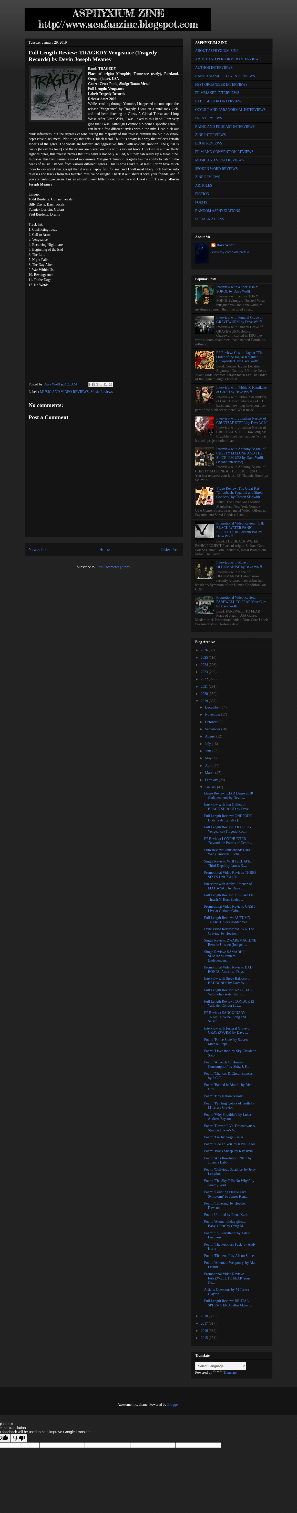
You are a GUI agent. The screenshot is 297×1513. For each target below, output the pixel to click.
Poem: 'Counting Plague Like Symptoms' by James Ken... (226, 1194)
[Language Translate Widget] (220, 1366)
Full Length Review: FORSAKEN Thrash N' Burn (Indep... (228, 897)
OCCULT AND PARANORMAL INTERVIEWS (230, 110)
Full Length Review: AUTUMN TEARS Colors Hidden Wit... (227, 920)
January (211, 787)
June (208, 751)
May (208, 758)
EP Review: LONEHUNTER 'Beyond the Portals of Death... (228, 841)
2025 (205, 657)
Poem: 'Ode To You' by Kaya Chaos (229, 1144)
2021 (205, 686)
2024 (205, 665)
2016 (205, 1331)
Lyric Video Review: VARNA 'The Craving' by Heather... (229, 931)
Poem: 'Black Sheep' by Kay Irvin (228, 1151)
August (210, 736)
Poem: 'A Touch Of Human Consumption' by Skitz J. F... (226, 1064)
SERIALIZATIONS (209, 219)
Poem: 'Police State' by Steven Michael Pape (226, 1042)
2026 (205, 650)
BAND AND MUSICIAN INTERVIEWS (225, 76)
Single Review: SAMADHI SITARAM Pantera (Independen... (224, 956)
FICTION (202, 194)
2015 (205, 1338)
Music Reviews (101, 392)
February (212, 780)
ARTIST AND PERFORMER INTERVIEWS (228, 59)
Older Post (169, 549)
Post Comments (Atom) (113, 567)
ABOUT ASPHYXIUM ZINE (217, 51)
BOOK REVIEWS (208, 143)
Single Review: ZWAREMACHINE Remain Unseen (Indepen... (230, 942)
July (208, 744)
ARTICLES (203, 185)
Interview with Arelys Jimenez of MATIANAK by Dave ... (228, 886)
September (213, 729)
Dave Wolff (225, 245)
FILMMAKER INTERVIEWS (217, 93)
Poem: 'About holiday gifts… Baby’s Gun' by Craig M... (225, 1224)
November (213, 714)
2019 (205, 701)
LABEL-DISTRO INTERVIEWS (219, 101)
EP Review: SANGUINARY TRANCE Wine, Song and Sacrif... (225, 1017)
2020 (205, 694)
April (209, 766)
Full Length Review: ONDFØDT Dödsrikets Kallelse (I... (228, 818)
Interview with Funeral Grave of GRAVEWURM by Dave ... (227, 1030)
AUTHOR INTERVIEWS (214, 68)
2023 (205, 672)
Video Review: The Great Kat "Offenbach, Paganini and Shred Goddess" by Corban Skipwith (239, 493)
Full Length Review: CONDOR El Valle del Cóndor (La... (229, 1004)
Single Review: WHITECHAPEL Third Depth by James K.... (228, 863)
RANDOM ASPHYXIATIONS (217, 211)
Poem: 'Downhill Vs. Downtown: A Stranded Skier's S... (229, 1128)
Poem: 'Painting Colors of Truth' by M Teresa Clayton (229, 1105)
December (213, 707)
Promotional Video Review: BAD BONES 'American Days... (228, 969)
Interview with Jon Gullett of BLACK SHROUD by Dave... (227, 807)
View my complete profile (230, 252)
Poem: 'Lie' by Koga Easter (223, 1137)
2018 (205, 1316)
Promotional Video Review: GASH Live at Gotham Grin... (229, 909)
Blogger (173, 1405)
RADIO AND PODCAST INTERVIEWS (225, 127)
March (210, 773)
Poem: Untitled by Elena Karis (226, 1215)
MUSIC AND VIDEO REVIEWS (64, 392)
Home (104, 549)
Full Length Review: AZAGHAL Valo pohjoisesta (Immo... (228, 992)
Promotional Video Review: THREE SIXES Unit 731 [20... (230, 875)
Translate (225, 1372)
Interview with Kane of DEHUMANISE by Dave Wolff (239, 565)
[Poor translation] (19, 1438)
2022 (205, 679)
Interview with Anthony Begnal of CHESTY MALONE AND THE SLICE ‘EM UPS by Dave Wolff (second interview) (240, 455)
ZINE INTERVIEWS (210, 135)
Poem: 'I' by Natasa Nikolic (223, 1096)
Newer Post (39, 549)
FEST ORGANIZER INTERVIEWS (221, 84)
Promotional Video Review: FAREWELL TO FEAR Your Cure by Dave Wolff (241, 602)
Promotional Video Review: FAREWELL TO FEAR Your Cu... (227, 1278)
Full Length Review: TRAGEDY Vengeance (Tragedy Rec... (228, 829)
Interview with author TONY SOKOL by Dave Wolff (237, 289)
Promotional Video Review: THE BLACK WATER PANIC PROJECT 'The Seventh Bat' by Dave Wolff (240, 529)
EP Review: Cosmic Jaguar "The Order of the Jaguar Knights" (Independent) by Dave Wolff (239, 357)
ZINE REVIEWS (207, 177)
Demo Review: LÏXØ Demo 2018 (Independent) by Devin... (228, 795)
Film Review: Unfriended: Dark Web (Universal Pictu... (227, 852)
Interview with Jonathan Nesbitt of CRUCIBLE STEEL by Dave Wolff (242, 420)
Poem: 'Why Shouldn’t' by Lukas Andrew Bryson (227, 1117)
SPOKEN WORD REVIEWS (216, 169)
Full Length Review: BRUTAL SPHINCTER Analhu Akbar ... (228, 1303)
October (211, 722)
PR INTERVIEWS (208, 118)
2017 (205, 1323)
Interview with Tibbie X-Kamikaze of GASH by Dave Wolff (241, 390)
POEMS (201, 202)
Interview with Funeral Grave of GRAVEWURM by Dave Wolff (239, 320)
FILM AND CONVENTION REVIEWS (224, 152)
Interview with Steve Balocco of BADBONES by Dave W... (227, 981)
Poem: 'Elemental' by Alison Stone (229, 1256)
